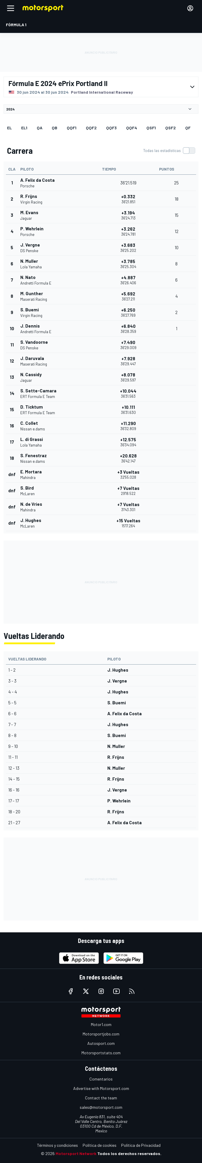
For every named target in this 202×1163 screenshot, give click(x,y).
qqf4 (131, 127)
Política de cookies (99, 1145)
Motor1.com (101, 1024)
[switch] (169, 150)
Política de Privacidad (141, 1145)
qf (188, 127)
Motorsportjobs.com (101, 1033)
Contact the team (101, 1097)
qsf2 (170, 127)
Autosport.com (101, 1043)
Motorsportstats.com (101, 1052)
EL (9, 127)
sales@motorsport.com (101, 1107)
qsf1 (151, 127)
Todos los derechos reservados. (129, 1153)
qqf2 (91, 127)
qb (54, 127)
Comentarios (101, 1078)
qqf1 (71, 127)
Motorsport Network (76, 1153)
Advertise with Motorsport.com (101, 1088)
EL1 (24, 127)
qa (39, 127)
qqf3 (111, 127)
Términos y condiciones (57, 1145)
